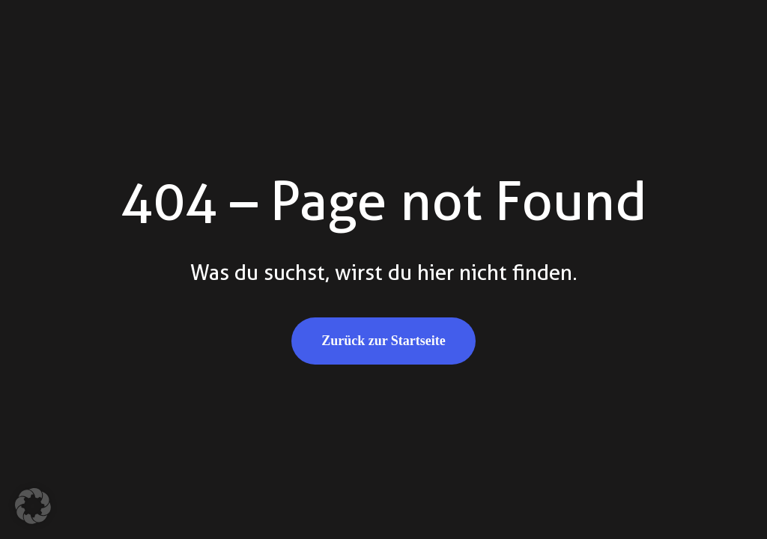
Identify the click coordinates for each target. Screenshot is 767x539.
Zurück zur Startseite (383, 340)
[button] (33, 506)
